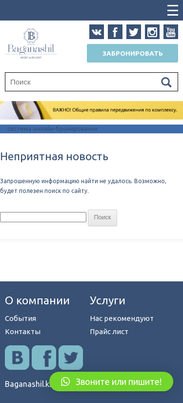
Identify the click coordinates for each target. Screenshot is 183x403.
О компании (37, 300)
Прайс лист (109, 331)
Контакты (23, 331)
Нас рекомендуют (122, 318)
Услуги (107, 300)
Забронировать (132, 53)
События (20, 318)
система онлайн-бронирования (52, 129)
